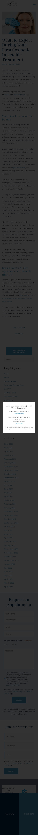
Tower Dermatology (19, 413)
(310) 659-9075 (19, 423)
